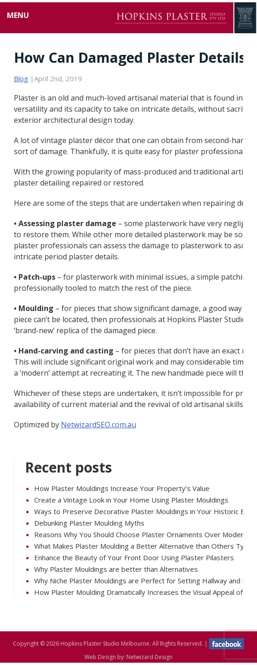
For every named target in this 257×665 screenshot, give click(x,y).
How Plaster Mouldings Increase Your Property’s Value (121, 488)
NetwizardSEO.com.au (98, 424)
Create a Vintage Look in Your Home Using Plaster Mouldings (131, 499)
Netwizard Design (149, 657)
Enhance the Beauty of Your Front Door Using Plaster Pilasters (134, 557)
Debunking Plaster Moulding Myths (89, 522)
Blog (21, 78)
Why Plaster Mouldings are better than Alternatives (116, 569)
